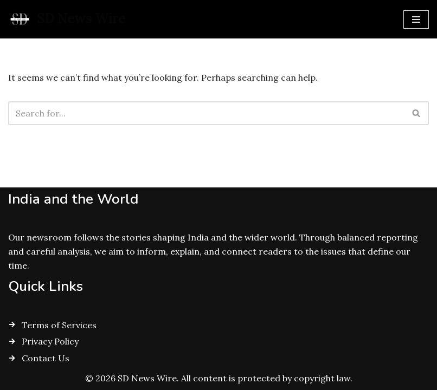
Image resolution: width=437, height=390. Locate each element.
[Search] (206, 113)
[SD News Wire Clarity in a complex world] (66, 19)
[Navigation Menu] (416, 19)
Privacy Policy (50, 341)
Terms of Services (59, 325)
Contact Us (45, 358)
